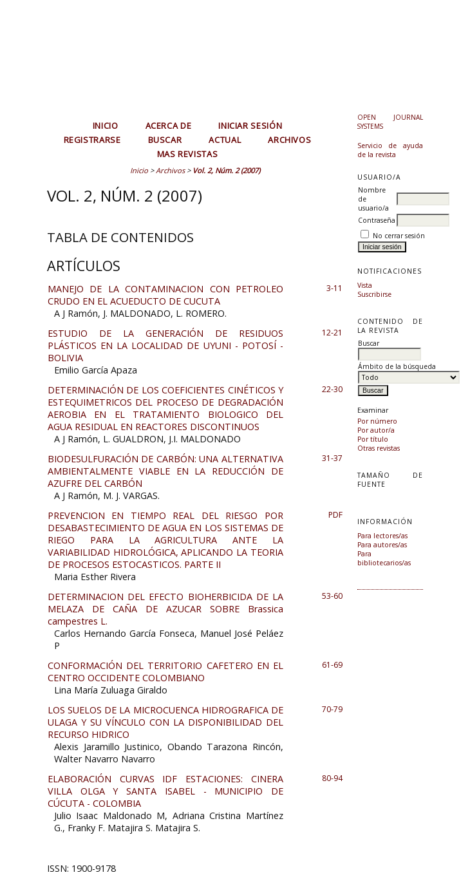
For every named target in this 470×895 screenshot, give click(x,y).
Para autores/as (382, 544)
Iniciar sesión (250, 125)
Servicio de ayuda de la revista (390, 150)
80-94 (332, 778)
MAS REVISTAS (187, 154)
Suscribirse (374, 294)
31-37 (332, 458)
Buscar (165, 140)
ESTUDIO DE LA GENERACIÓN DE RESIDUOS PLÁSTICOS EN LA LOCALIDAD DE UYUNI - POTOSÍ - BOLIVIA (165, 345)
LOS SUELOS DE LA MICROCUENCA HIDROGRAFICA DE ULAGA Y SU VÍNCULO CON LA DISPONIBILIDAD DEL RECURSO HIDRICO (165, 722)
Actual (225, 140)
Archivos (289, 140)
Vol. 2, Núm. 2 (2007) (226, 170)
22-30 (332, 389)
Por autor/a (376, 430)
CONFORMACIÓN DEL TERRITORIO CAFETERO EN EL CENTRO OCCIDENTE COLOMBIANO (165, 671)
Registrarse (92, 140)
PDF (335, 514)
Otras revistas (378, 448)
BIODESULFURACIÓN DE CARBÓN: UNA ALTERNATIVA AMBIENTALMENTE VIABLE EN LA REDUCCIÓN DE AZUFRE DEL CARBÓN (165, 471)
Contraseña (376, 220)
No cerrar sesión (399, 235)
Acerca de (169, 125)
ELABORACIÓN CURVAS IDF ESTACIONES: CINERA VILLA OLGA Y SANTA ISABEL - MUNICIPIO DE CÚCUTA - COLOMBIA (165, 791)
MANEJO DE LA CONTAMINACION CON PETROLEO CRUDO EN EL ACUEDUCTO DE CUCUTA (165, 295)
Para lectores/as (382, 535)
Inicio (105, 125)
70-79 (332, 709)
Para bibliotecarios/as (384, 558)
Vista (364, 285)
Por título (372, 439)
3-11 (334, 288)
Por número (377, 421)
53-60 (332, 595)
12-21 (332, 332)
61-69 (332, 664)
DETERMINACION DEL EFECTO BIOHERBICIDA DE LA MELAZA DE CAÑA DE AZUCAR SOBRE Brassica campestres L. (165, 608)
